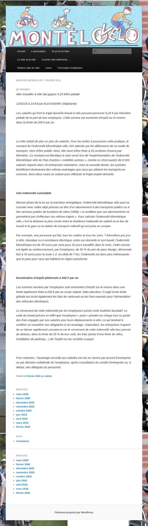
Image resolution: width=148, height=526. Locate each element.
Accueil (21, 51)
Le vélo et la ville (26, 59)
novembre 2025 (25, 406)
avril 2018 (22, 418)
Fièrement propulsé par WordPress (74, 512)
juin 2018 (21, 414)
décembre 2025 (25, 402)
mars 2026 (22, 394)
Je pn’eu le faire (60, 51)
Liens (48, 67)
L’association (38, 51)
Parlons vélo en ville (28, 67)
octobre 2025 (24, 410)
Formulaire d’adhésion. (70, 67)
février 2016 (23, 426)
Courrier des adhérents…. (56, 59)
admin (48, 376)
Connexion (22, 441)
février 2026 (23, 398)
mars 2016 (22, 422)
